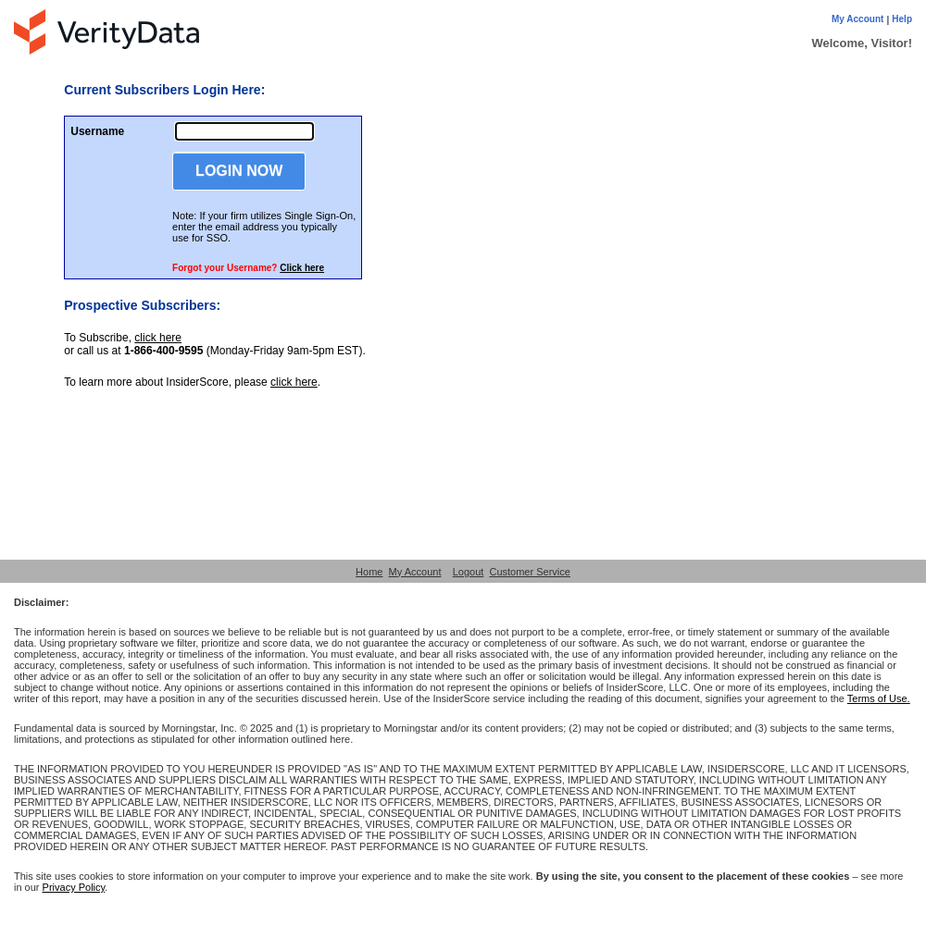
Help (902, 19)
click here (157, 337)
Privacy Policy (74, 887)
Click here (302, 268)
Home (369, 571)
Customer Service (529, 571)
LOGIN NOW (238, 171)
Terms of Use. (878, 698)
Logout (468, 571)
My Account (857, 19)
